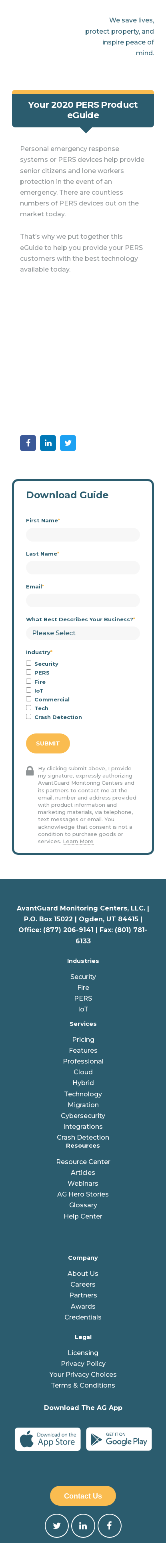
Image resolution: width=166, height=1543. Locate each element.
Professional (83, 987)
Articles (83, 1098)
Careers (83, 1210)
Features (83, 976)
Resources (83, 1071)
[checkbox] (83, 616)
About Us (83, 1199)
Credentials (83, 1243)
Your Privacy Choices (83, 1300)
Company (83, 1183)
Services (83, 949)
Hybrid (83, 1009)
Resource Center (83, 1087)
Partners (83, 1221)
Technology (83, 1019)
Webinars (83, 1109)
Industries (83, 886)
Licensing (83, 1278)
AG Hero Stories (83, 1120)
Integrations (83, 1052)
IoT (83, 935)
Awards (83, 1232)
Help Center (83, 1142)
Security (83, 902)
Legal (83, 1262)
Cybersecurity (83, 1041)
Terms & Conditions (83, 1311)
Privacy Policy (83, 1289)
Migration (83, 1030)
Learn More (78, 766)
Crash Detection (83, 1063)
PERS (83, 924)
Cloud (83, 997)
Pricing (83, 965)
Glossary (83, 1131)
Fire (83, 913)
